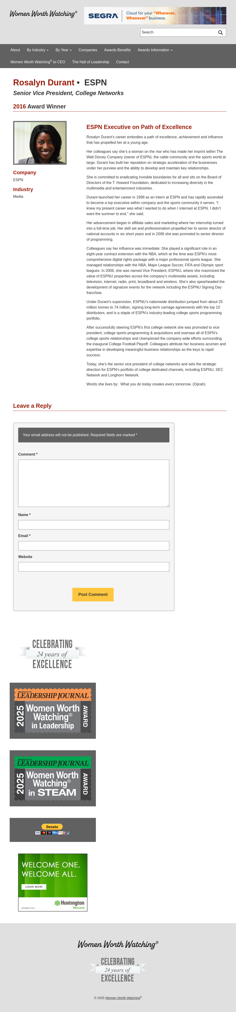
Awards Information (155, 50)
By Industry (38, 50)
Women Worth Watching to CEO (37, 61)
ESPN (95, 82)
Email (24, 536)
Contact (122, 62)
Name (24, 515)
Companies (88, 50)
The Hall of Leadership (90, 62)
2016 (19, 106)
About (15, 50)
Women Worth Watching (122, 998)
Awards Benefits (117, 50)
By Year (64, 50)
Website (25, 557)
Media (18, 196)
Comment (28, 454)
